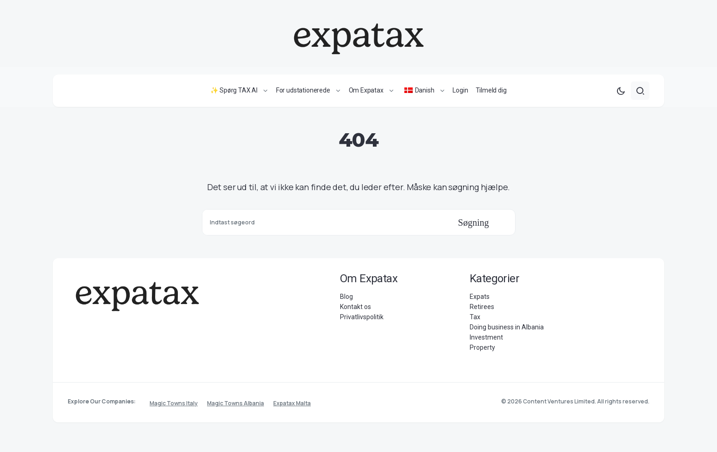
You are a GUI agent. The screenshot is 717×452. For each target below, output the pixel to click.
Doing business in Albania (507, 329)
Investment (486, 339)
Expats (480, 298)
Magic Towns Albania (235, 403)
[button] (620, 92)
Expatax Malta (292, 403)
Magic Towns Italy (174, 403)
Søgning (473, 224)
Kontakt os (355, 308)
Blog (346, 298)
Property (482, 349)
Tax (475, 319)
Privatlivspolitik (362, 319)
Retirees (482, 308)
